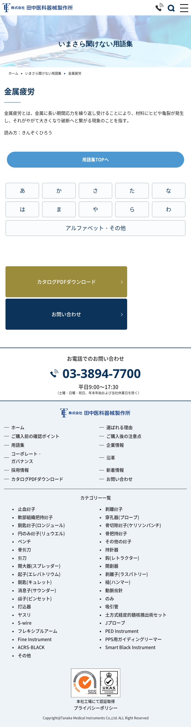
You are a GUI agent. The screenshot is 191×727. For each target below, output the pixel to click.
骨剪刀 (24, 549)
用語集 (17, 445)
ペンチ (24, 541)
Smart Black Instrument (130, 647)
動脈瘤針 (114, 590)
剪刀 (22, 557)
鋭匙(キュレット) (35, 582)
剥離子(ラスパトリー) (126, 574)
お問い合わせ (66, 314)
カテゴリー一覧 (95, 497)
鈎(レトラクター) (122, 557)
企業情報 (115, 445)
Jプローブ (115, 622)
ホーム (13, 73)
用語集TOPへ (95, 159)
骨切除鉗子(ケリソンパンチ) (133, 525)
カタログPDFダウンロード (66, 281)
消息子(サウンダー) (37, 590)
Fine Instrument (35, 639)
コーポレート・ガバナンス (26, 457)
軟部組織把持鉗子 (35, 517)
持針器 (111, 549)
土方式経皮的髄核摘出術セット (136, 614)
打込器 (24, 606)
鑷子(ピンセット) (35, 598)
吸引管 (111, 606)
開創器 (111, 565)
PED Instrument (121, 631)
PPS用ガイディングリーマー (133, 639)
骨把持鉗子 (116, 533)
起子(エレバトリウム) (39, 574)
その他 (24, 655)
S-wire (25, 622)
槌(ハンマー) (117, 582)
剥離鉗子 (114, 509)
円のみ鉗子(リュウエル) (41, 533)
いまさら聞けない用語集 (43, 73)
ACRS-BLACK (31, 647)
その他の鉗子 (118, 541)
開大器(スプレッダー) (39, 565)
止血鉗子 (26, 509)
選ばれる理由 (119, 427)
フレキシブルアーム (37, 631)
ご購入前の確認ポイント (35, 436)
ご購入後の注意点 (123, 436)
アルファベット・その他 (95, 228)
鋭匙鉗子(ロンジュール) (41, 525)
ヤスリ (24, 614)
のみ (109, 598)
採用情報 (20, 470)
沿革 (110, 457)
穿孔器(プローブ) (122, 517)
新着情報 (115, 470)
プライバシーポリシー (96, 707)
